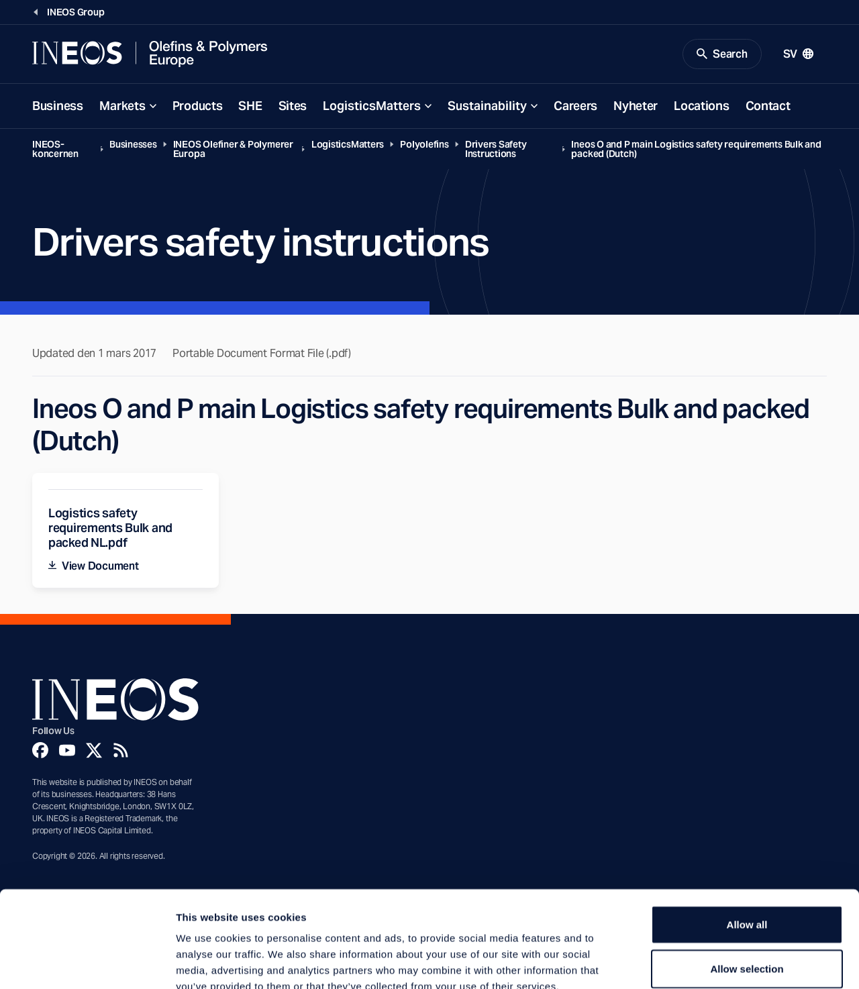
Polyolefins (424, 145)
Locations (701, 106)
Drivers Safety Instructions (496, 149)
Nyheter (635, 106)
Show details (704, 962)
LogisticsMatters (372, 106)
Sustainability (487, 106)
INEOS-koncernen (55, 149)
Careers (575, 106)
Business (57, 106)
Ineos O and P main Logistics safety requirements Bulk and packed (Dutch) (696, 149)
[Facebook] (40, 751)
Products (197, 106)
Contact (768, 106)
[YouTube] (67, 751)
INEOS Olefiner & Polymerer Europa (233, 149)
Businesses (133, 145)
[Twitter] (94, 751)
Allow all (747, 846)
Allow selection (746, 890)
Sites (293, 106)
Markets (122, 106)
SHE (250, 106)
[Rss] (121, 751)
